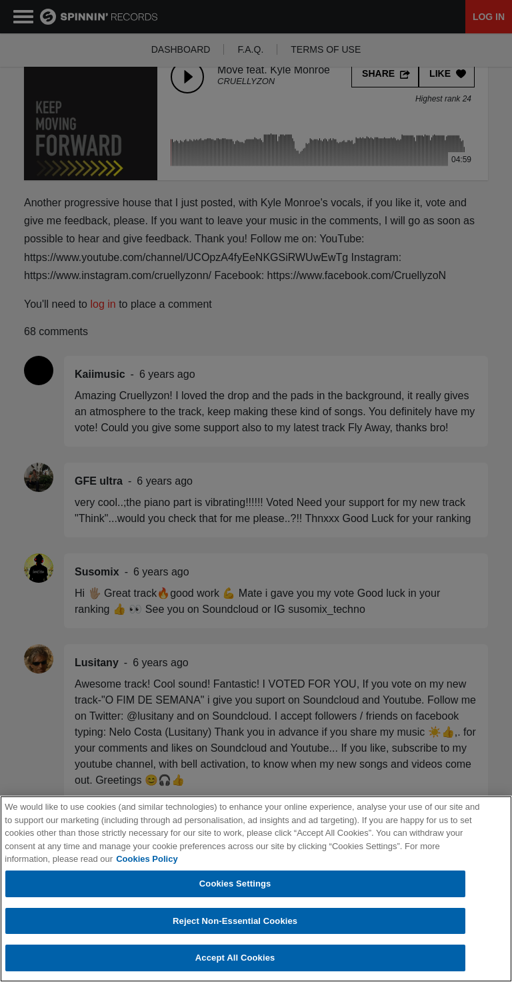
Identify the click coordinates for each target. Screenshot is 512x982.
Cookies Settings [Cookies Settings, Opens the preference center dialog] (235, 884)
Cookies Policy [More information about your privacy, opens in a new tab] (146, 859)
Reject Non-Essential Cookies (235, 921)
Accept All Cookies (235, 958)
